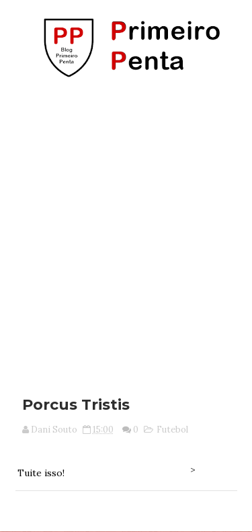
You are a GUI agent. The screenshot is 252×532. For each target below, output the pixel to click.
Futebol (172, 429)
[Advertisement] (126, 232)
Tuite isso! (41, 473)
